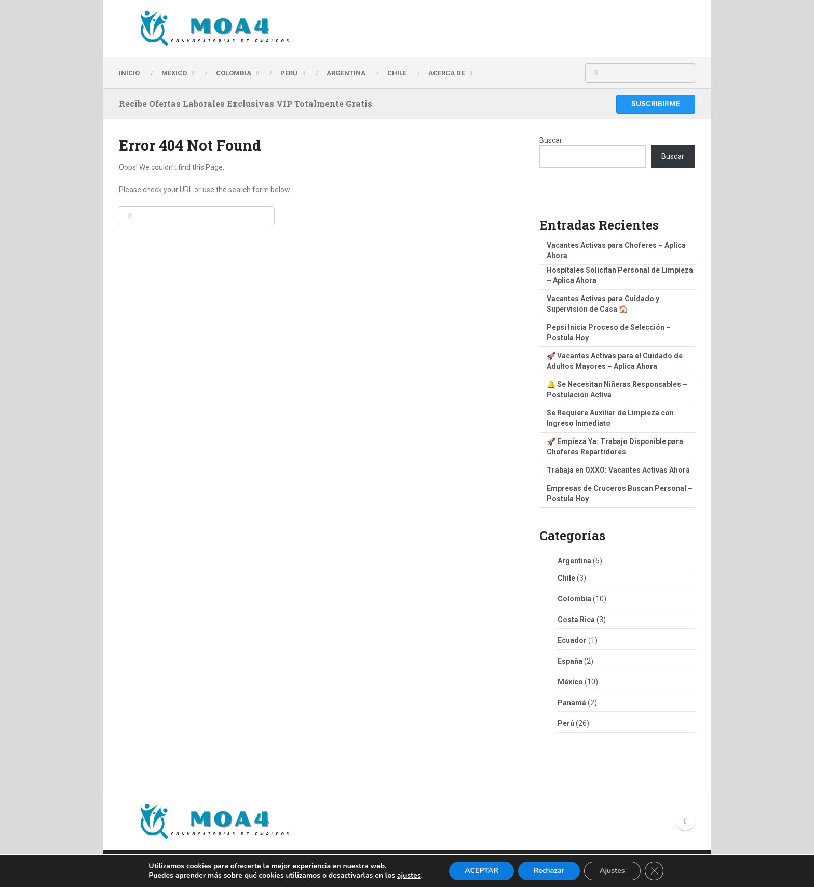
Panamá (572, 702)
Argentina (574, 561)
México (570, 682)
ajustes (409, 875)
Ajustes (612, 871)
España (570, 661)
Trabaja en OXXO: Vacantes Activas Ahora (618, 470)
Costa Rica (576, 619)
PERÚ (288, 73)
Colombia (233, 73)
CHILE (396, 73)
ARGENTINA (346, 73)
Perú (566, 723)
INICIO (129, 73)
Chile (566, 578)
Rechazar (549, 871)
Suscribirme (655, 104)
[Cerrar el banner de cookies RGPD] (654, 871)
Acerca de (446, 73)
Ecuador (572, 640)
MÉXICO (174, 73)
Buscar (550, 140)
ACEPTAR (481, 871)
